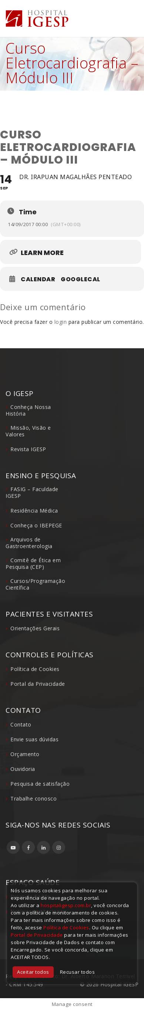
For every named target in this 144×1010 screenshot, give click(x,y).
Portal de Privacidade (37, 935)
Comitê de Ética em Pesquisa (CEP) (33, 563)
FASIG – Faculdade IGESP (32, 492)
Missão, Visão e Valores (28, 431)
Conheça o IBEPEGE (36, 525)
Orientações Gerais (35, 628)
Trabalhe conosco (33, 798)
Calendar (38, 279)
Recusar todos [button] (77, 972)
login (60, 321)
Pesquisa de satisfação (40, 783)
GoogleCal (80, 279)
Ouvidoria (22, 768)
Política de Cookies (35, 668)
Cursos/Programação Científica (35, 584)
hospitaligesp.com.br (66, 905)
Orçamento (25, 754)
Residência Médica (34, 510)
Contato (20, 724)
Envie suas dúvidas (34, 739)
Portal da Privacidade (37, 683)
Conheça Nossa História (28, 410)
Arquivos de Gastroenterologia (29, 543)
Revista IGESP (28, 449)
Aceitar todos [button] (33, 972)
